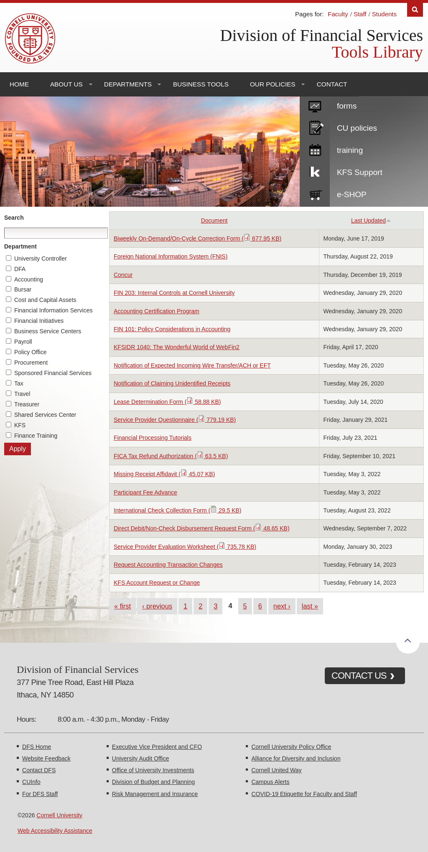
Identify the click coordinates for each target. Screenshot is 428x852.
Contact (332, 84)
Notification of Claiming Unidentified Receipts (172, 383)
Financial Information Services (53, 310)
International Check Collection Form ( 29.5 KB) (177, 510)
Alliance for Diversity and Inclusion (295, 758)
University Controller (40, 258)
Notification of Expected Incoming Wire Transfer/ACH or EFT (192, 365)
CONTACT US (359, 675)
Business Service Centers (47, 331)
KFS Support (359, 172)
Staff (360, 14)
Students (384, 14)
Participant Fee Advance (145, 492)
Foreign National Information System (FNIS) (170, 256)
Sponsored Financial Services (53, 373)
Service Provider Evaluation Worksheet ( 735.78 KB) (185, 546)
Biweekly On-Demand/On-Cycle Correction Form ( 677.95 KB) (197, 238)
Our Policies (273, 84)
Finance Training (36, 435)
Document (214, 220)
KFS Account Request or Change (157, 582)
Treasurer (26, 404)
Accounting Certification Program (156, 311)
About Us (66, 84)
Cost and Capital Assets (45, 300)
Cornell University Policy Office (291, 746)
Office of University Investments (153, 770)
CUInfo (31, 781)
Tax (18, 383)
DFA (19, 269)
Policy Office (30, 352)
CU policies (357, 128)
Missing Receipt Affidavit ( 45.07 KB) (164, 474)
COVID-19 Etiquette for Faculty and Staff (304, 794)
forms (347, 105)
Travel (22, 393)
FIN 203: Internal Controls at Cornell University (174, 292)
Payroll (23, 341)
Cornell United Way (276, 770)
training (350, 150)
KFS (19, 425)
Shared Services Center (45, 414)
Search (14, 217)
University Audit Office (140, 758)
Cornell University (59, 815)
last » (310, 606)
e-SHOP (352, 194)
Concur (123, 274)
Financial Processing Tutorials (152, 437)
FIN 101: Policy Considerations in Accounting (172, 329)
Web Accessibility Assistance (55, 830)
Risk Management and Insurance (155, 794)
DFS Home (36, 746)
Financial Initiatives (39, 320)
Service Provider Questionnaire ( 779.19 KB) (175, 419)
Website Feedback (46, 758)
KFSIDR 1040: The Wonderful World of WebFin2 (176, 347)
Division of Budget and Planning (153, 781)
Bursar (22, 289)
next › (281, 606)
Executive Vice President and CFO (157, 746)
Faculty (338, 14)
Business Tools (201, 84)
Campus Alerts (270, 781)
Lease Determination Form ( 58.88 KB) (167, 401)
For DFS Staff (40, 794)
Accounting (28, 279)
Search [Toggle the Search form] (415, 10)
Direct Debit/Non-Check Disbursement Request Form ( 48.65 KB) (202, 528)
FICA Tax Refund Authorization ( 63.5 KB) (171, 456)
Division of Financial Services (321, 35)
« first (122, 606)
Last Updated (371, 220)
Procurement (31, 362)
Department (20, 246)
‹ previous (157, 606)
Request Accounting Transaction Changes (168, 564)
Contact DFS (39, 770)
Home (19, 84)
